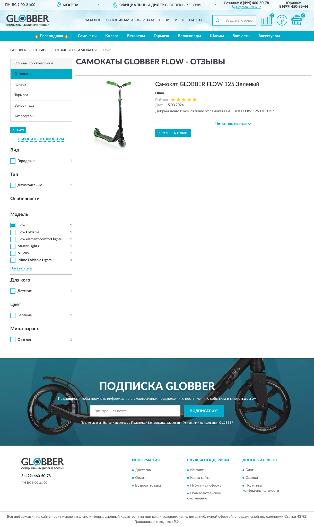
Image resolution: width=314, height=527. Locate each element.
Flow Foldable (28, 232)
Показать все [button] (21, 268)
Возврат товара (148, 486)
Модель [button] (19, 214)
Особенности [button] (25, 199)
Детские (25, 291)
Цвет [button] (15, 304)
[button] (246, 6)
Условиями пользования (200, 422)
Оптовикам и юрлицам (130, 20)
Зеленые (25, 315)
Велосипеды (189, 36)
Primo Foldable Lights (34, 260)
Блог (250, 470)
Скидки (252, 478)
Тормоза (161, 36)
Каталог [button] (93, 20)
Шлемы (217, 36)
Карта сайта (200, 478)
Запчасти (241, 36)
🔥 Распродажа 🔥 (51, 36)
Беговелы (136, 36)
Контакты (192, 20)
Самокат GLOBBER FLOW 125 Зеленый (207, 84)
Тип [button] (14, 174)
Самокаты (87, 36)
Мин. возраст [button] (24, 329)
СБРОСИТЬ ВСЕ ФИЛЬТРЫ (41, 139)
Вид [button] (14, 150)
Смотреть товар (173, 132)
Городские (26, 161)
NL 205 (23, 253)
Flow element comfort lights (40, 239)
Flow (21, 225)
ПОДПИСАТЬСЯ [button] (204, 411)
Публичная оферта (205, 486)
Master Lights (28, 246)
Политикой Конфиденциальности (155, 422)
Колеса (111, 36)
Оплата (141, 478)
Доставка (143, 470)
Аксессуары (269, 36)
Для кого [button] (20, 280)
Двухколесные (30, 185)
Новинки (168, 20)
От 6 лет (24, 340)
